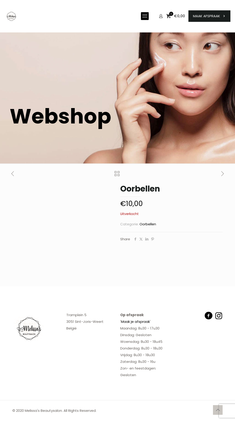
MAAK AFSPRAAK (209, 16)
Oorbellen (148, 224)
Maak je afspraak (135, 321)
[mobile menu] (145, 16)
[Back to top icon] (218, 410)
